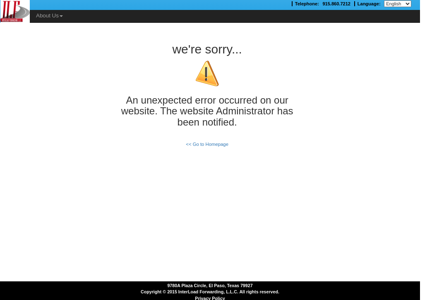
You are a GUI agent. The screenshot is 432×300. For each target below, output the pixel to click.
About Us (49, 15)
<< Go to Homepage (207, 144)
